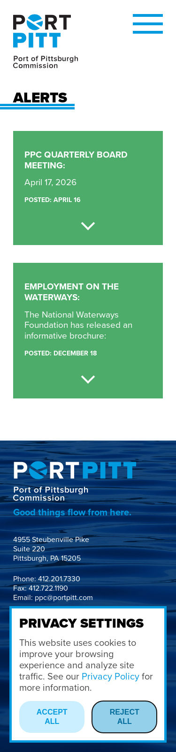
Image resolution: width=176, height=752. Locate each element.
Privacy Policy (110, 676)
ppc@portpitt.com (64, 597)
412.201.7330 (59, 579)
